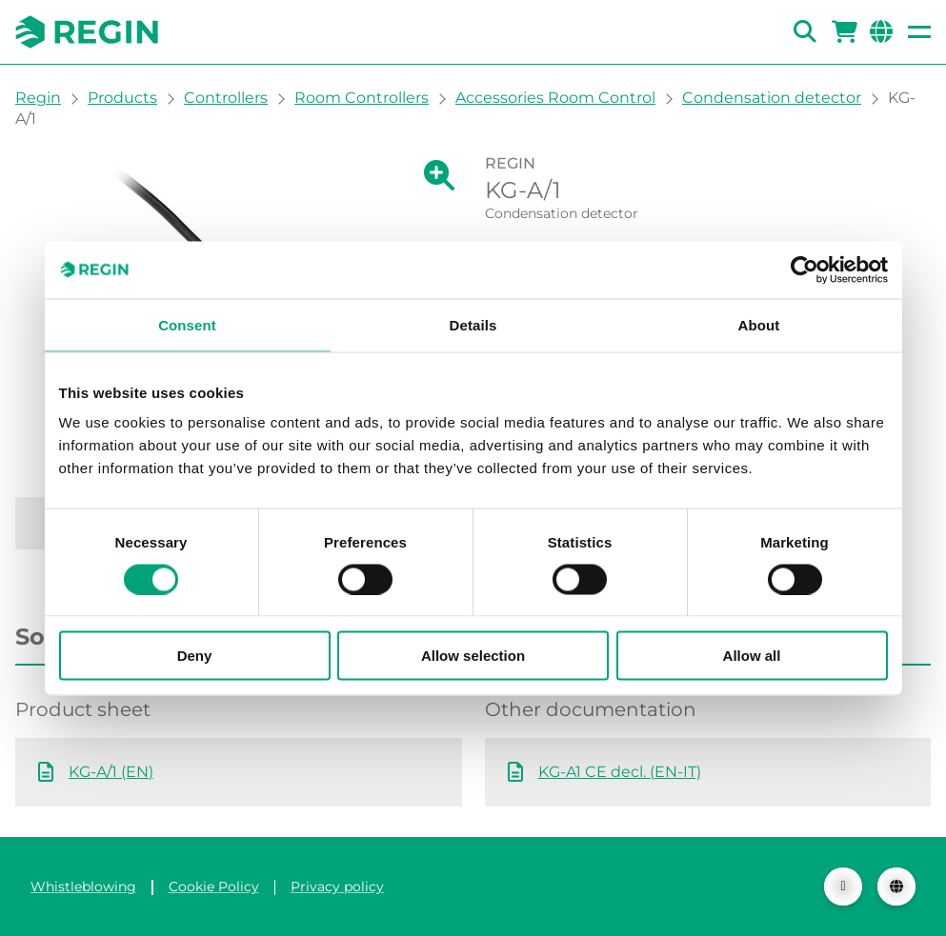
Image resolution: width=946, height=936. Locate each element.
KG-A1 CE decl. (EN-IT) (619, 772)
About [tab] (759, 324)
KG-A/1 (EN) (111, 772)
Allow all (752, 655)
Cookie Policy (214, 886)
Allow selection (473, 655)
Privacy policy (337, 886)
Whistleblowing (83, 886)
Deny (194, 655)
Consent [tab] (187, 324)
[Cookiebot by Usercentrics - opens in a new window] (804, 269)
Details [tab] (473, 324)
